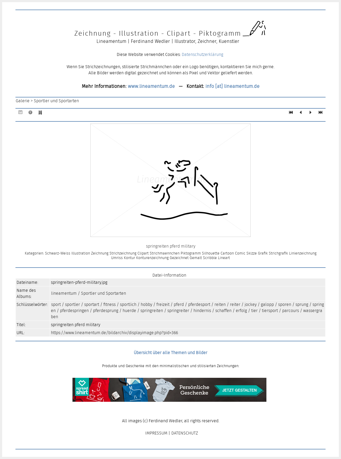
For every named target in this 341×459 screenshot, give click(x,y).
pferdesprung (105, 311)
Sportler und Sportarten (56, 101)
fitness (109, 304)
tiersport (270, 311)
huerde (129, 311)
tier (254, 311)
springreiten (151, 311)
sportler (72, 304)
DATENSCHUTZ (184, 433)
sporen (284, 304)
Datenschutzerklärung (202, 54)
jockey (251, 304)
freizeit (162, 304)
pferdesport (199, 304)
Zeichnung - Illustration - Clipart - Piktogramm (157, 33)
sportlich (128, 304)
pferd (179, 304)
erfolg (241, 311)
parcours (290, 311)
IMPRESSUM (156, 433)
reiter (235, 304)
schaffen (223, 311)
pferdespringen (74, 311)
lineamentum (64, 293)
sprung (301, 304)
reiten (220, 304)
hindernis (202, 311)
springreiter (178, 311)
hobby (146, 304)
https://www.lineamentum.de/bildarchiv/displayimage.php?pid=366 (114, 333)
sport (56, 304)
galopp (267, 304)
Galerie (23, 101)
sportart (91, 304)
